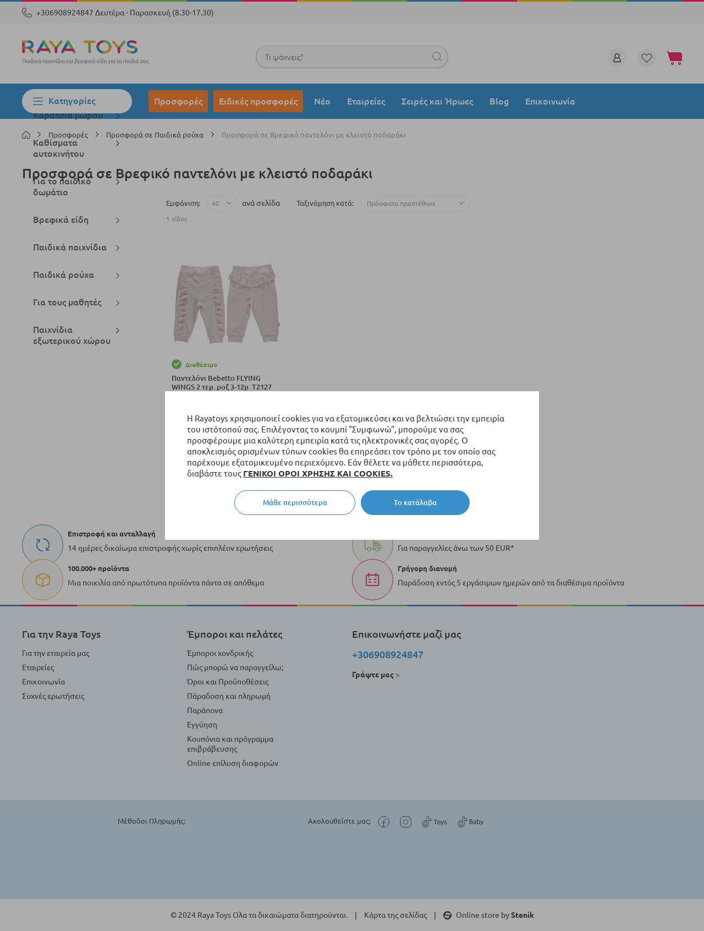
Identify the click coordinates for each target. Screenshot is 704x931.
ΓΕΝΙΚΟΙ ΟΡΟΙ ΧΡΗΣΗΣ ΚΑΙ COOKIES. (318, 473)
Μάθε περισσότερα (295, 502)
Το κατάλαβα (415, 502)
